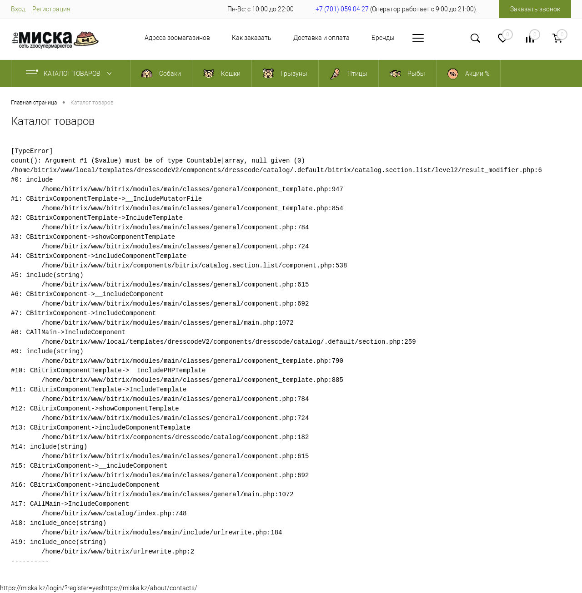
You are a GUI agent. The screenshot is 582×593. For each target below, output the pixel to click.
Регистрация (51, 9)
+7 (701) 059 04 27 (342, 9)
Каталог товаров (71, 73)
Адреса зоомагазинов (177, 37)
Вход (18, 9)
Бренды (383, 37)
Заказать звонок (535, 9)
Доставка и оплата (321, 37)
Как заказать (251, 37)
